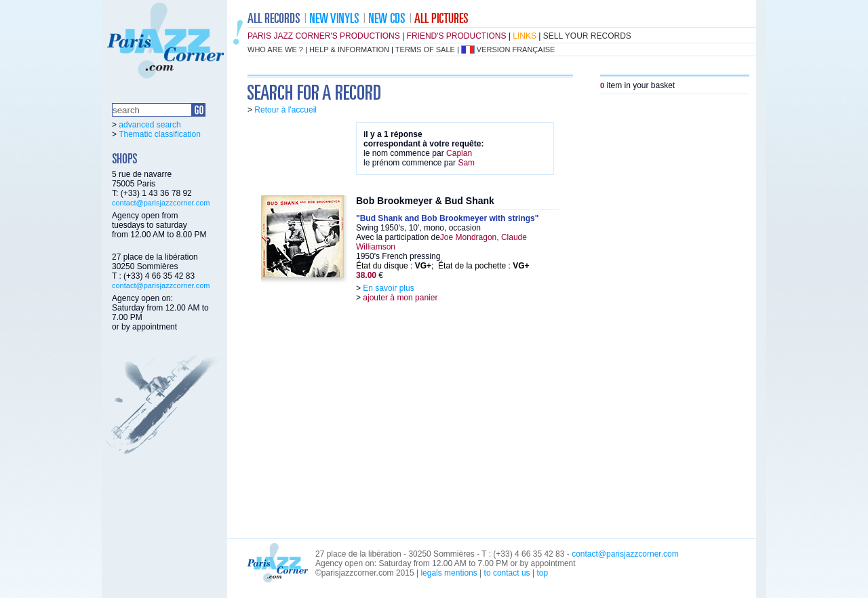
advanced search (149, 124)
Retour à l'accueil (285, 110)
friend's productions (457, 36)
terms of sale (425, 49)
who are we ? (275, 49)
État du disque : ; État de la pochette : (443, 266)
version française (516, 49)
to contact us (507, 573)
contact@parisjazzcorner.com (161, 203)
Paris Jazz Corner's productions (324, 36)
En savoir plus (388, 288)
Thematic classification (160, 134)
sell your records (587, 36)
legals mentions (448, 573)
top (542, 573)
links (524, 36)
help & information (349, 49)
